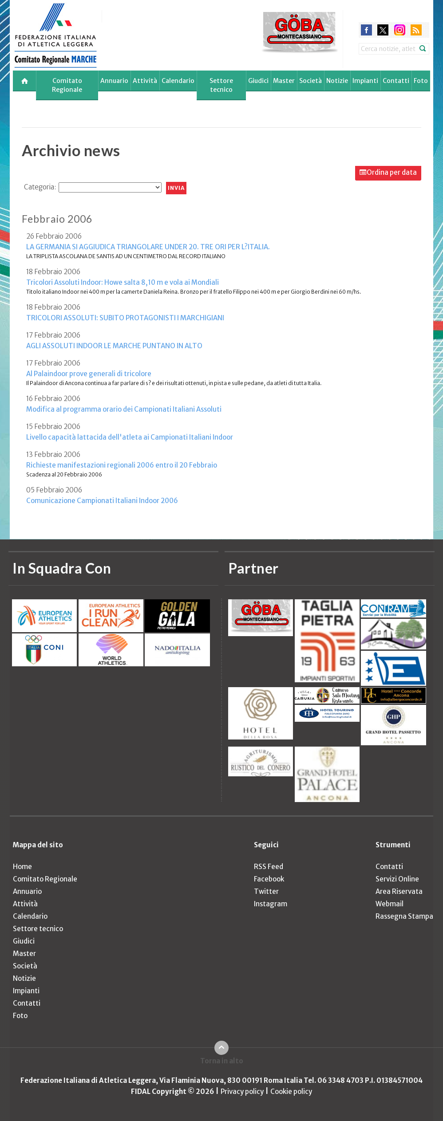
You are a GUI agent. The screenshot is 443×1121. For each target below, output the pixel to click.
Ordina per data (392, 172)
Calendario (178, 81)
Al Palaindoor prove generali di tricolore (88, 374)
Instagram (270, 904)
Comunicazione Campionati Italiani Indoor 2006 (102, 500)
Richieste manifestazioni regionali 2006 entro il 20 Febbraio (121, 465)
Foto (421, 81)
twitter (382, 29)
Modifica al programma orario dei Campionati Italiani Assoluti (124, 409)
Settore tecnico (221, 85)
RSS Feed (268, 866)
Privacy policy (242, 1091)
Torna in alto (221, 1061)
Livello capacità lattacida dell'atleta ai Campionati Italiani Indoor (129, 437)
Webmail (389, 904)
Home (22, 866)
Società (310, 81)
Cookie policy (291, 1091)
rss (416, 29)
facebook (366, 29)
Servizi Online (397, 879)
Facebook (269, 879)
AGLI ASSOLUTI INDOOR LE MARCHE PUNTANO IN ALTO (114, 346)
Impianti (365, 81)
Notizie (337, 81)
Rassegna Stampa (404, 916)
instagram (399, 29)
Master (284, 81)
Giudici (258, 81)
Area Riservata (399, 891)
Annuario (114, 81)
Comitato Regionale (67, 85)
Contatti (396, 81)
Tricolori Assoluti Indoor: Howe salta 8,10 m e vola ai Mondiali (122, 282)
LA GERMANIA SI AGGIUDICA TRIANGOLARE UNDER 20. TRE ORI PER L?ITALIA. (148, 247)
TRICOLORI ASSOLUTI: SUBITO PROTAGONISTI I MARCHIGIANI (125, 318)
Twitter (266, 891)
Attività (145, 81)
